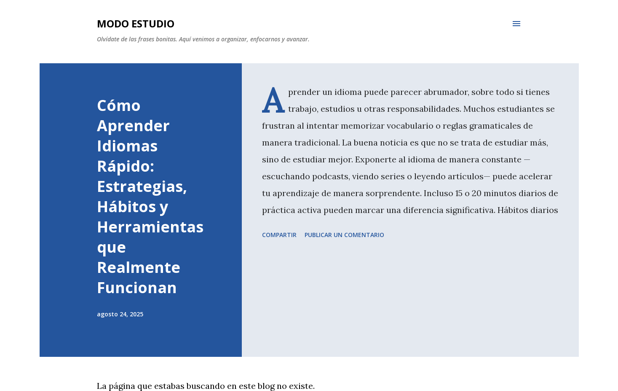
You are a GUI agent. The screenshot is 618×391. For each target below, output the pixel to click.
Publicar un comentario (344, 235)
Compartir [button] (279, 235)
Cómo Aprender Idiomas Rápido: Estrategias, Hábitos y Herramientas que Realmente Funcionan (150, 196)
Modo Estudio (135, 23)
